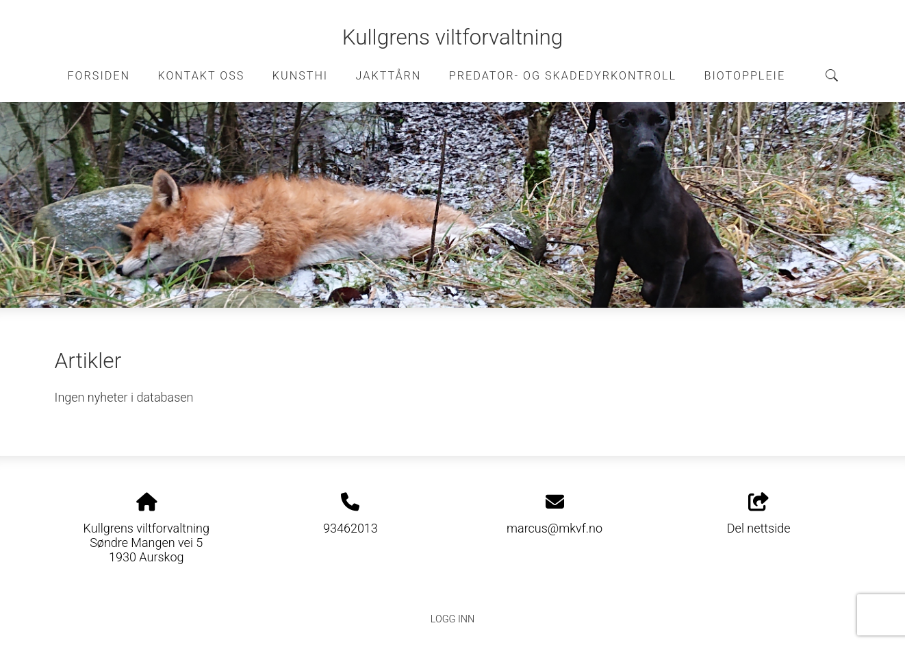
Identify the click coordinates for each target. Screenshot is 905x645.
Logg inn (452, 619)
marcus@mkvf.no (554, 528)
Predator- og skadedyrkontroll (562, 75)
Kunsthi (300, 75)
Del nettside (759, 514)
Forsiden (98, 75)
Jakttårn (389, 75)
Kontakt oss (200, 75)
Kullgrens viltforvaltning (452, 37)
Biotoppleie (745, 75)
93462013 (350, 528)
